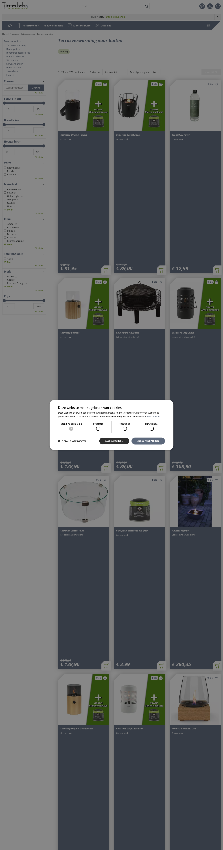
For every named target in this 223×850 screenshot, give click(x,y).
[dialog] (111, 425)
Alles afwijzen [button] (114, 440)
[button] (72, 441)
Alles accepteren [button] (148, 440)
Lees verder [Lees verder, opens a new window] (153, 416)
